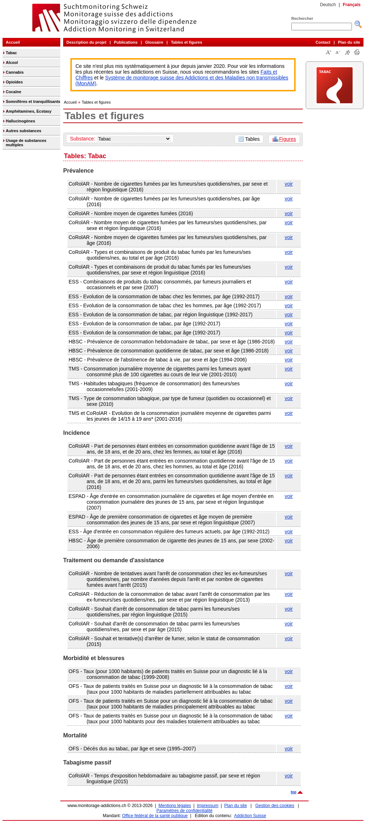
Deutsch (328, 4)
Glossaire (154, 42)
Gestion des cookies (274, 805)
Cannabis (15, 72)
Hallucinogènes (20, 121)
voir (289, 184)
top (293, 792)
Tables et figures (186, 42)
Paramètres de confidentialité (184, 810)
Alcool (12, 62)
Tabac (11, 53)
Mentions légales (174, 805)
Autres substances (23, 131)
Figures (287, 139)
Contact (322, 42)
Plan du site (349, 42)
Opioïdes (14, 82)
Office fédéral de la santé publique (155, 815)
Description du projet (86, 42)
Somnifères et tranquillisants (33, 101)
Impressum (207, 805)
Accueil (13, 42)
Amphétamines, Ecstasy (29, 111)
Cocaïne (13, 92)
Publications (126, 42)
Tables (252, 139)
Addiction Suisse (250, 815)
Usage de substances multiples (26, 142)
